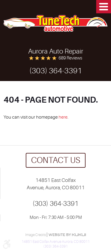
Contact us (55, 160)
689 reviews (70, 58)
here (63, 117)
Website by (67, 234)
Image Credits (35, 235)
